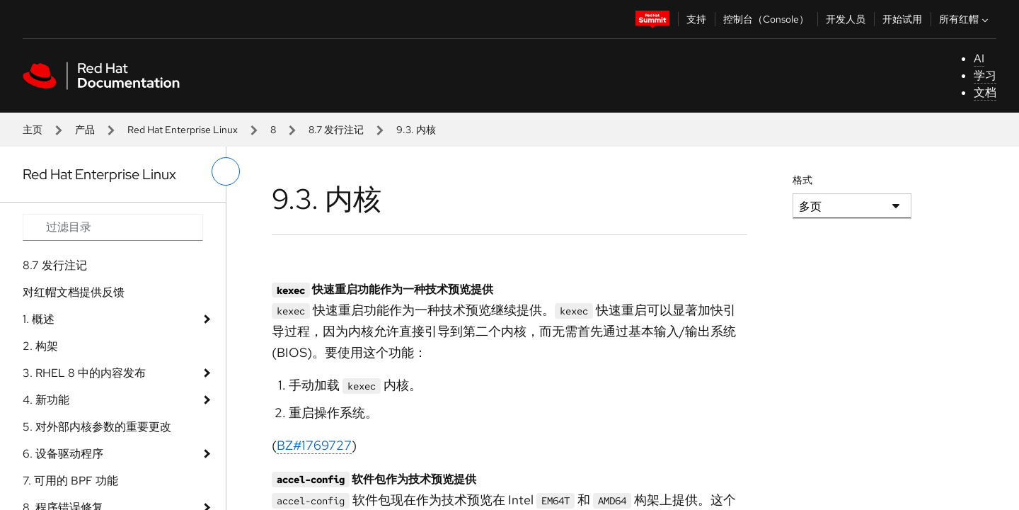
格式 (802, 180)
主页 (32, 129)
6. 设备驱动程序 (63, 453)
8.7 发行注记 (336, 129)
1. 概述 (38, 319)
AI (979, 58)
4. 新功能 (46, 399)
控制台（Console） (766, 19)
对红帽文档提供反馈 (74, 292)
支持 (696, 19)
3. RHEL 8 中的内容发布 (84, 373)
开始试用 (902, 19)
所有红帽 (965, 19)
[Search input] (113, 227)
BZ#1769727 (314, 445)
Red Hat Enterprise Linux (182, 129)
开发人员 (845, 19)
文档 (985, 92)
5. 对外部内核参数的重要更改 (97, 426)
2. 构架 (40, 346)
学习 (985, 75)
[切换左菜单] (226, 171)
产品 (85, 129)
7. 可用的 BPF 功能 (70, 480)
